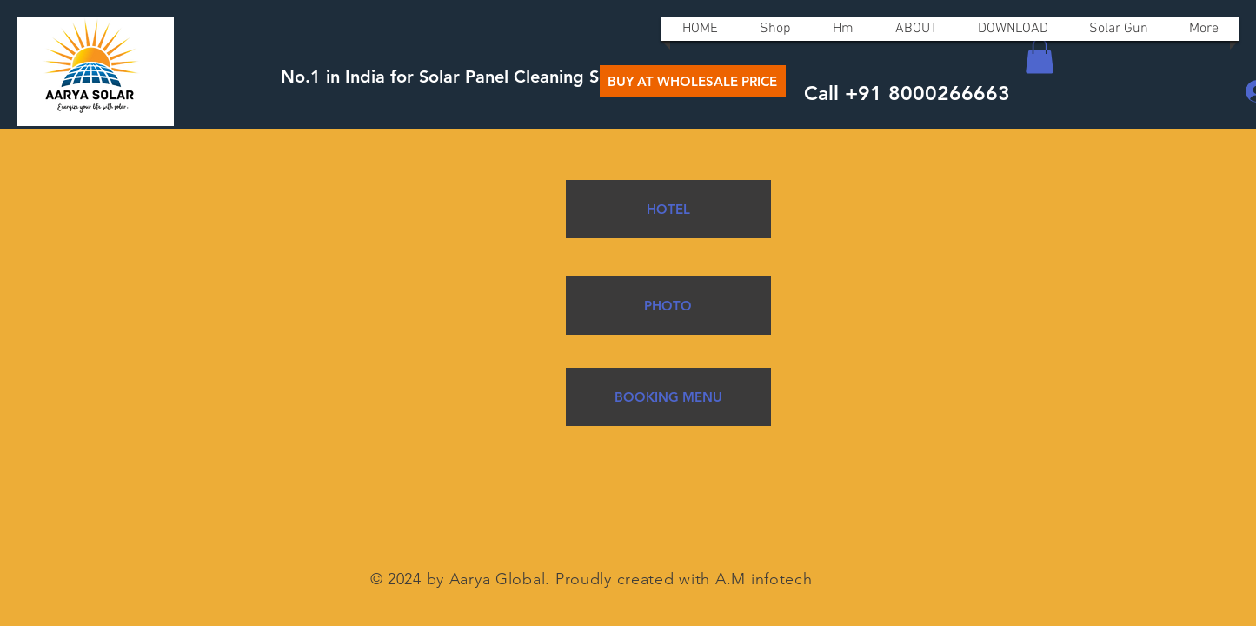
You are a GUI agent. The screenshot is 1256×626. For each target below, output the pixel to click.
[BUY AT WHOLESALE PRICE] (693, 81)
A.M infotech (764, 579)
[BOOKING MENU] (668, 397)
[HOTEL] (668, 209)
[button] (1039, 56)
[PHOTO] (668, 305)
